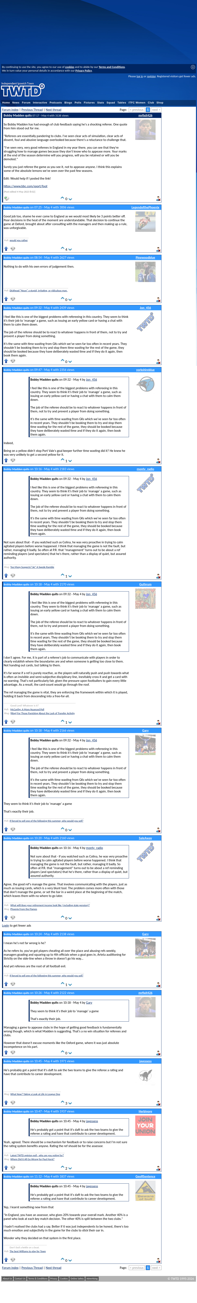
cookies (69, 67)
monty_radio (145, 469)
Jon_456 (145, 308)
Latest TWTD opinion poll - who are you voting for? (37, 1155)
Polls (78, 102)
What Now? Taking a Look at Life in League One (35, 1094)
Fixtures (89, 102)
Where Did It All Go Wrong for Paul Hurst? (32, 1159)
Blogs (68, 102)
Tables (121, 102)
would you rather (19, 240)
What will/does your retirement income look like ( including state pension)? (50, 905)
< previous (137, 110)
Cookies (64, 1278)
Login (5, 925)
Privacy (53, 1278)
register (151, 76)
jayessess (145, 1061)
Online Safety (77, 1278)
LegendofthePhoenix (145, 207)
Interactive (40, 102)
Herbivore (145, 1111)
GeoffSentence (145, 1176)
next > (156, 110)
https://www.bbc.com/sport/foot (25, 186)
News (15, 102)
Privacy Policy (83, 70)
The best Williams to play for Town (28, 1251)
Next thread (53, 110)
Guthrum (145, 584)
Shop (160, 102)
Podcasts (56, 102)
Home (6, 102)
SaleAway (145, 838)
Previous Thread (32, 110)
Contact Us (20, 1278)
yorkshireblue (145, 370)
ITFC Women (137, 102)
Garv (145, 730)
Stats (100, 102)
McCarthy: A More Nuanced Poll (27, 709)
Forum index (10, 110)
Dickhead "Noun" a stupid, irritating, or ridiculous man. (38, 290)
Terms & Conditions (38, 1278)
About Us (7, 1278)
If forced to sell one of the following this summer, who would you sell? (46, 820)
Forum (26, 102)
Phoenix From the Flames (23, 909)
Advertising (92, 1278)
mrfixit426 (146, 115)
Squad (111, 102)
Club (151, 102)
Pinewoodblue (145, 257)
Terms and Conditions (112, 67)
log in (139, 76)
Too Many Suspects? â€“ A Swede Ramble (32, 567)
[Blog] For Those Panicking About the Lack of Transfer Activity (42, 713)
